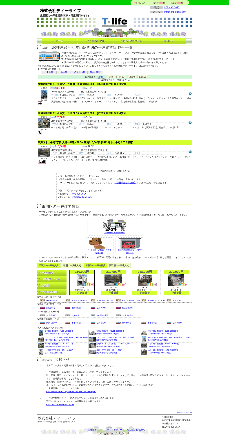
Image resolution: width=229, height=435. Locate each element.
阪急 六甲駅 (50, 308)
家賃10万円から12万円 (131, 300)
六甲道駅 (48, 72)
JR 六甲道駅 (51, 315)
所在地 (132, 76)
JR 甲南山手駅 (127, 315)
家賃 (111, 76)
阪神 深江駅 (177, 323)
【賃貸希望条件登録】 (125, 182)
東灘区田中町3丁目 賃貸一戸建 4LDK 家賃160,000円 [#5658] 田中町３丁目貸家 (82, 84)
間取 (121, 76)
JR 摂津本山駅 (102, 315)
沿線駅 (142, 76)
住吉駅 (64, 72)
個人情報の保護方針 (137, 430)
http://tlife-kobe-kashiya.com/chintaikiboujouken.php (71, 391)
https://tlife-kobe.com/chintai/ (60, 404)
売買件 (159, 2)
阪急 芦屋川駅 (127, 308)
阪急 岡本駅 (101, 308)
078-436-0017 (172, 7)
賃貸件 (177, 2)
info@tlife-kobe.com (175, 12)
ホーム (59, 40)
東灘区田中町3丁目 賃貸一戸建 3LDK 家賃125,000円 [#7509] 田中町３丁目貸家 (82, 113)
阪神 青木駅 (152, 323)
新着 (100, 76)
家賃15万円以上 (179, 300)
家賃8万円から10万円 (105, 300)
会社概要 (167, 40)
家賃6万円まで (52, 300)
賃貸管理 (44, 285)
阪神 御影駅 (76, 323)
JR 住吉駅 (75, 315)
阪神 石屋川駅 (51, 323)
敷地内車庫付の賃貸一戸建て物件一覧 (130, 246)
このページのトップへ (183, 412)
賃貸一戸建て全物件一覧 (114, 226)
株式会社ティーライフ (60, 10)
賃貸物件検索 (96, 40)
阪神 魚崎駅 (126, 323)
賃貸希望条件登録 (131, 40)
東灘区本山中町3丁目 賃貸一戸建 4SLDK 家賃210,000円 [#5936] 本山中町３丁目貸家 (85, 142)
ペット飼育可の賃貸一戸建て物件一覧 (99, 246)
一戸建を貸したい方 (50, 279)
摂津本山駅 (79, 72)
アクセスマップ (114, 430)
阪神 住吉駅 (101, 323)
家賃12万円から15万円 (156, 300)
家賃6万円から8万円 (79, 300)
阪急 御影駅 (76, 308)
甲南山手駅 (95, 72)
